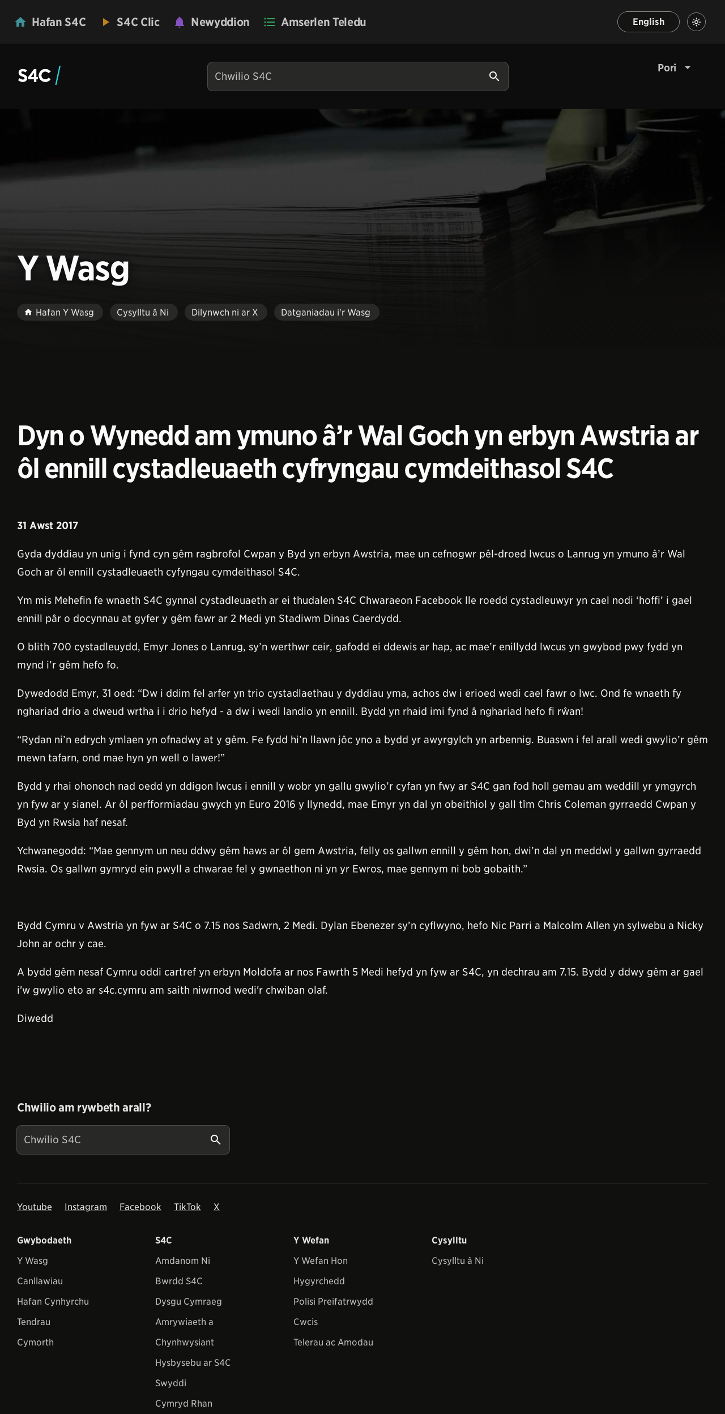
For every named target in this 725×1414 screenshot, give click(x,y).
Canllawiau (40, 1281)
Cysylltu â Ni (458, 1260)
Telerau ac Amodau (333, 1342)
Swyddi (170, 1383)
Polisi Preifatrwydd (333, 1301)
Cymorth (35, 1342)
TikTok (187, 1207)
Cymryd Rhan (183, 1403)
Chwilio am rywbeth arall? (84, 1107)
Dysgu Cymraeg (188, 1301)
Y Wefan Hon (320, 1260)
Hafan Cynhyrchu (53, 1301)
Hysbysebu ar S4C (193, 1362)
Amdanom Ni (182, 1260)
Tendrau (33, 1322)
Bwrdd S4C (179, 1281)
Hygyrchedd (319, 1281)
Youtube (34, 1207)
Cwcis (305, 1322)
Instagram (86, 1207)
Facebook (140, 1207)
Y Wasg (32, 1260)
